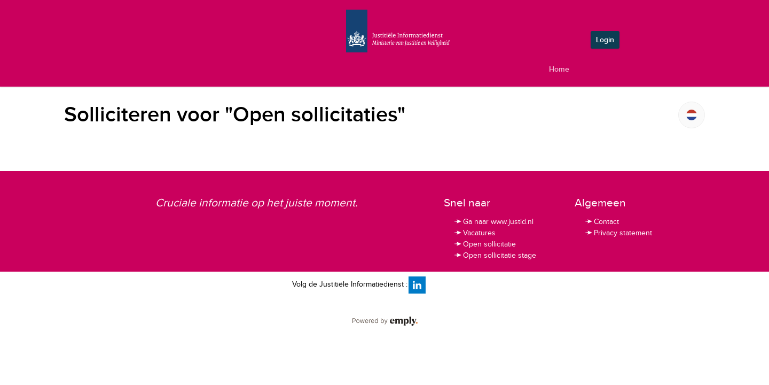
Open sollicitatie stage (494, 255)
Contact (601, 222)
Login (605, 39)
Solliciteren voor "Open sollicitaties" (234, 115)
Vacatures (474, 233)
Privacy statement (618, 233)
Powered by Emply (384, 321)
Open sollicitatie (484, 244)
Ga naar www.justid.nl (493, 222)
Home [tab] (559, 69)
